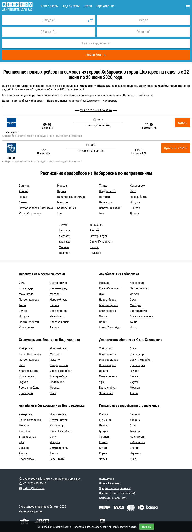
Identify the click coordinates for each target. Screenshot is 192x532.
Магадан (63, 202)
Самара (24, 448)
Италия (103, 425)
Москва (62, 185)
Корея (103, 453)
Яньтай (94, 230)
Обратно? (144, 32)
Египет (103, 442)
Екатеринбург (98, 236)
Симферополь (59, 365)
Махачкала (26, 294)
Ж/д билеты (71, 6)
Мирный (64, 247)
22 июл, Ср (48, 32)
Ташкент (64, 253)
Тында (103, 185)
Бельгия (135, 414)
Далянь (135, 213)
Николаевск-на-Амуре (71, 197)
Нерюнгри (105, 202)
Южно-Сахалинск (30, 213)
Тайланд (135, 431)
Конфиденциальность (113, 498)
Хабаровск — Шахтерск (44, 100)
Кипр (133, 459)
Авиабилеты (49, 6)
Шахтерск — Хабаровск (137, 95)
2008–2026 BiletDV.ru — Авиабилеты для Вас (51, 478)
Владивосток (107, 191)
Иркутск (135, 202)
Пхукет (61, 191)
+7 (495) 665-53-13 (34, 483)
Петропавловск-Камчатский (37, 208)
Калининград (58, 288)
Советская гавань (141, 316)
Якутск (63, 225)
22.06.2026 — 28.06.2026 (96, 110)
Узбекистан (137, 442)
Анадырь (65, 230)
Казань (54, 305)
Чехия (103, 459)
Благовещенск (66, 208)
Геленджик (57, 459)
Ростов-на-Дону (29, 387)
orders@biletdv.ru (34, 488)
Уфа (101, 382)
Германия (105, 420)
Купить (182, 123)
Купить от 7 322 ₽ (175, 148)
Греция (103, 431)
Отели (87, 6)
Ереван (54, 327)
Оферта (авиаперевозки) (115, 488)
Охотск (94, 247)
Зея (59, 213)
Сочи (22, 283)
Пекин (23, 197)
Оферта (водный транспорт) (117, 493)
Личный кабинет (110, 483)
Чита (133, 191)
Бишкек (135, 376)
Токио (133, 322)
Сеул (133, 299)
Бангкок (24, 185)
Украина (135, 420)
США (133, 425)
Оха (101, 213)
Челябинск (57, 316)
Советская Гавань (110, 208)
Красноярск (137, 185)
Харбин (23, 191)
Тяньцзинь (96, 225)
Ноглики (104, 197)
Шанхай (135, 208)
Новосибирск (138, 197)
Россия (103, 414)
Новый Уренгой (29, 322)
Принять (146, 526)
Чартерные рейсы (30, 511)
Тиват (22, 305)
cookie (67, 526)
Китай (103, 448)
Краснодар (26, 288)
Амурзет (64, 236)
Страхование (105, 6)
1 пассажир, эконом (96, 43)
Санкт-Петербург (101, 241)
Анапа (134, 393)
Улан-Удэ (65, 241)
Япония (134, 448)
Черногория (137, 436)
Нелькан (95, 253)
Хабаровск (26, 348)
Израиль (135, 453)
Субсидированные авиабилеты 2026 (42, 506)
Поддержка (106, 478)
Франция (104, 436)
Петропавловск (29, 299)
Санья (23, 202)
